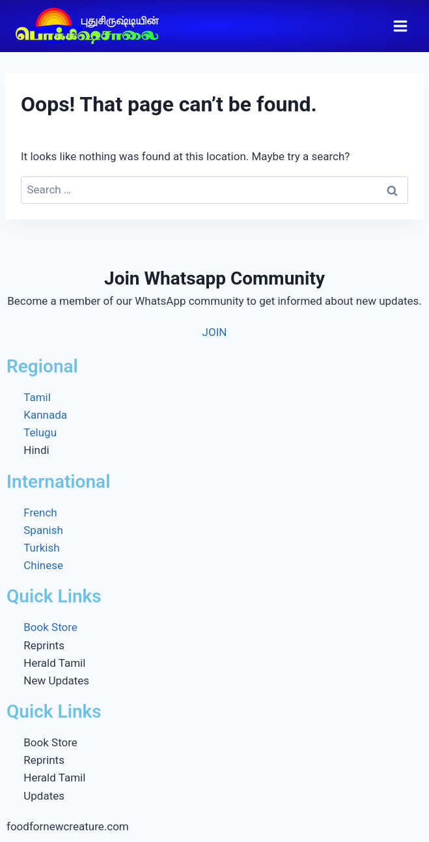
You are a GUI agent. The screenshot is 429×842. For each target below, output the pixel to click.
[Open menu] (400, 25)
